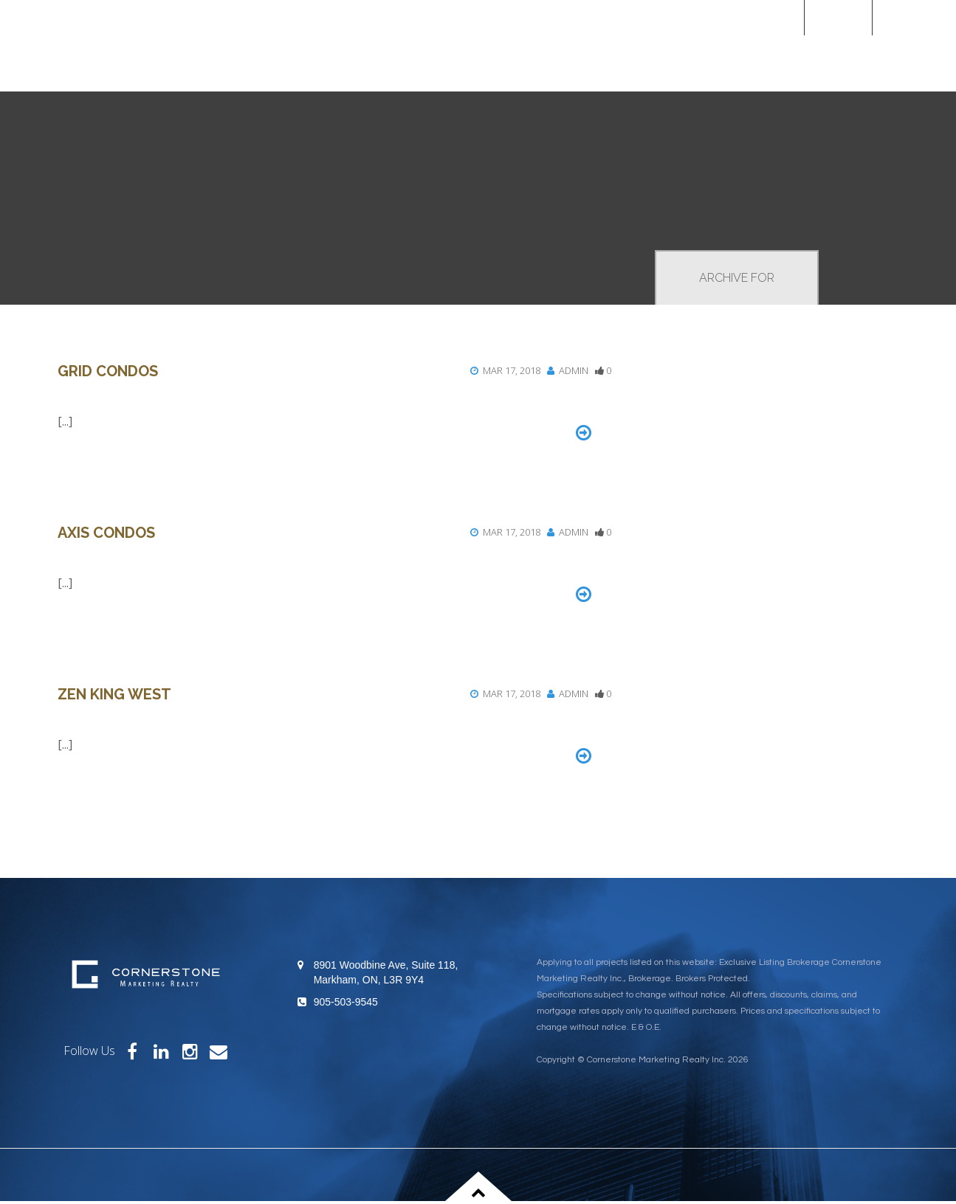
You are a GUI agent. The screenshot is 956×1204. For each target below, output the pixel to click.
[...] (65, 421)
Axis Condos (106, 533)
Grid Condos (108, 371)
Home (837, 17)
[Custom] (914, 17)
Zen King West (114, 694)
